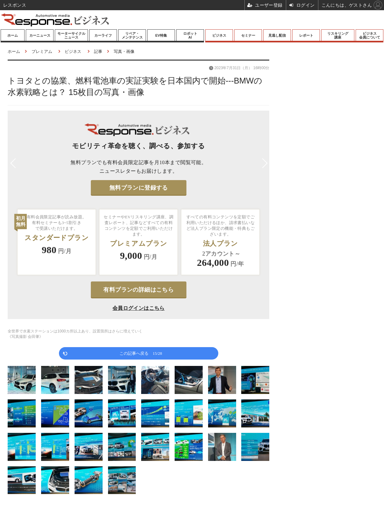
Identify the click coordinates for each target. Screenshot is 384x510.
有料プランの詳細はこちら (138, 290)
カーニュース (39, 35)
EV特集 (161, 35)
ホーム (12, 35)
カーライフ (103, 35)
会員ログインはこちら (138, 308)
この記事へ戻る (141, 353)
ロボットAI (190, 35)
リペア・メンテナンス (132, 35)
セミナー (248, 35)
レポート (306, 35)
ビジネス (219, 35)
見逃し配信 (277, 35)
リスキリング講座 (337, 35)
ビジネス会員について (369, 35)
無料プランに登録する (138, 188)
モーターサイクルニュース (71, 35)
